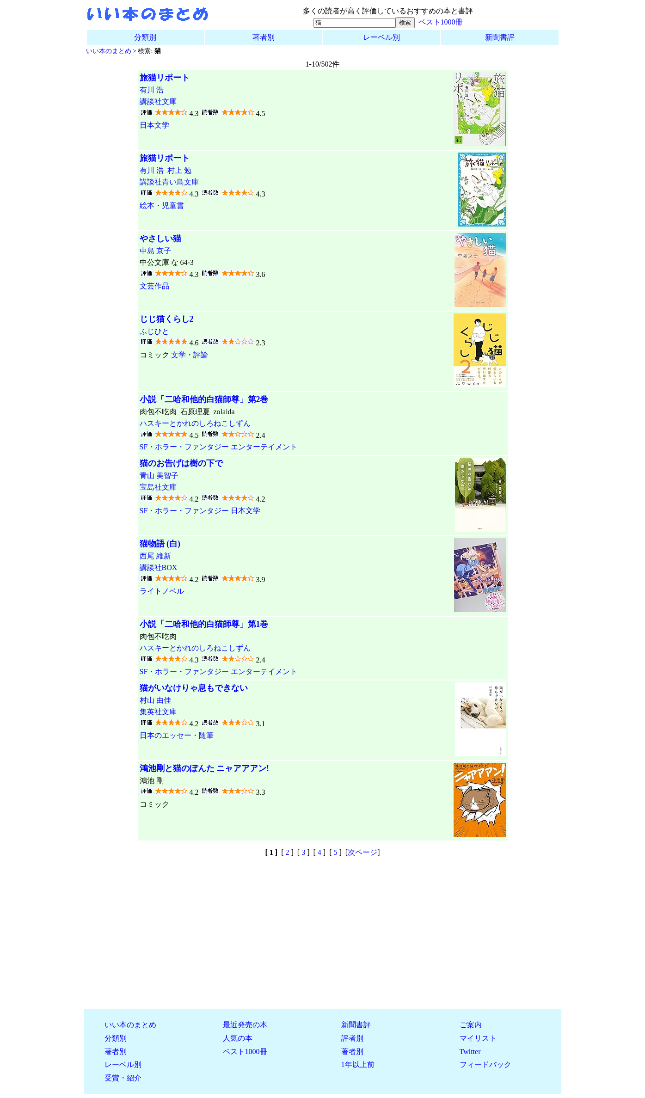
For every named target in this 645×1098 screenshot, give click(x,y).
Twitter (470, 1051)
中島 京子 (155, 251)
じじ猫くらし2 (167, 319)
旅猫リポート (165, 77)
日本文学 (154, 125)
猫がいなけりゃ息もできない (194, 688)
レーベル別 (381, 37)
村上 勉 (179, 170)
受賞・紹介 (122, 1078)
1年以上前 (358, 1064)
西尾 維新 (155, 556)
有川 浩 (152, 90)
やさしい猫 (160, 238)
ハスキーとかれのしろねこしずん (195, 423)
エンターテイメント (264, 447)
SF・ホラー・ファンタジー (184, 447)
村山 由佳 (155, 700)
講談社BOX (159, 567)
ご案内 (471, 1025)
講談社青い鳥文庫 (169, 182)
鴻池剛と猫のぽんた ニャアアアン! (204, 768)
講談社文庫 (158, 101)
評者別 (352, 1038)
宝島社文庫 (158, 487)
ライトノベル (162, 591)
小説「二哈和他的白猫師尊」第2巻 (204, 399)
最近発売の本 (245, 1025)
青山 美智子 (159, 475)
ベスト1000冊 (440, 22)
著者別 (263, 37)
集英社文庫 (158, 712)
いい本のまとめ (108, 51)
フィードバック (485, 1064)
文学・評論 (189, 355)
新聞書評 (500, 37)
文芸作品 (154, 286)
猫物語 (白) (160, 543)
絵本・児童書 (162, 205)
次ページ (362, 852)
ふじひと (154, 331)
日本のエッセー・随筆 (177, 735)
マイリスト (478, 1038)
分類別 (145, 37)
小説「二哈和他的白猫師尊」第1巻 (204, 624)
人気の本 (237, 1038)
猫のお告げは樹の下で (181, 463)
